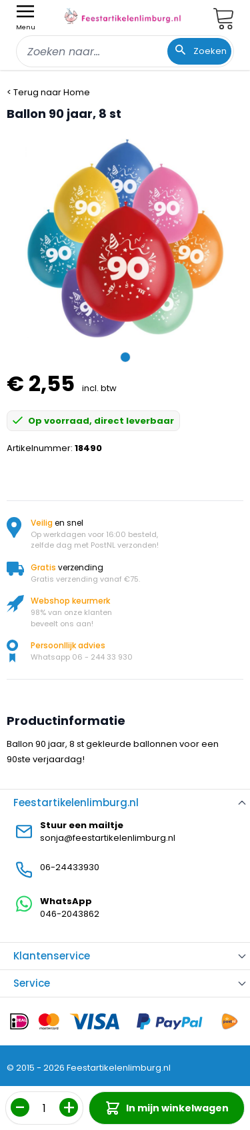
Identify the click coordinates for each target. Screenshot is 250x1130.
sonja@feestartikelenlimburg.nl (107, 838)
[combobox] (125, 51)
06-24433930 (69, 867)
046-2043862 (69, 913)
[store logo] (123, 16)
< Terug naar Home (48, 92)
